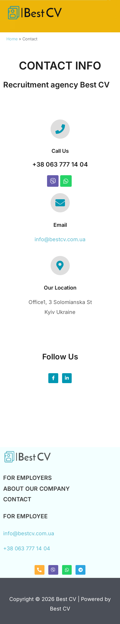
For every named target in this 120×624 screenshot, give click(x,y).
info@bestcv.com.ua (60, 239)
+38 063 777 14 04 (60, 164)
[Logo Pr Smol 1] (27, 456)
